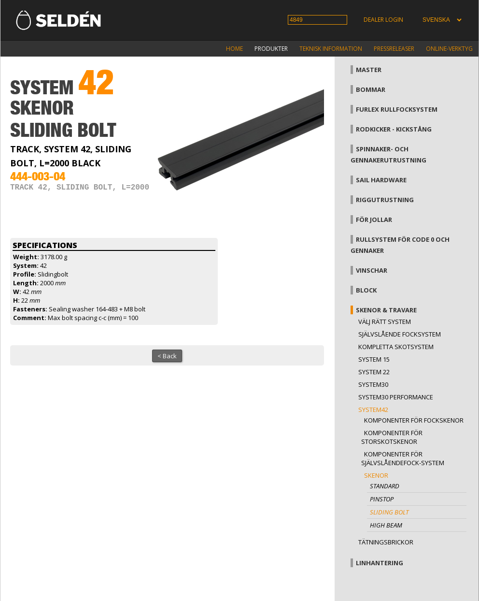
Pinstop (382, 499)
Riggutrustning (385, 199)
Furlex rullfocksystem (396, 109)
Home (234, 48)
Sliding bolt (389, 512)
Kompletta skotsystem (396, 346)
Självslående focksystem (399, 334)
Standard (384, 486)
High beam (386, 525)
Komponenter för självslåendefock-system (402, 458)
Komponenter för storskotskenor (392, 437)
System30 (373, 384)
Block (366, 290)
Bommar (370, 89)
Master (368, 69)
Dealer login (383, 19)
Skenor (376, 475)
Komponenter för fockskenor (414, 420)
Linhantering (379, 562)
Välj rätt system (384, 321)
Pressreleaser (394, 48)
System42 (373, 409)
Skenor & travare (386, 310)
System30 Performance (395, 397)
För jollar (374, 219)
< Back (167, 356)
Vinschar (371, 270)
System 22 (374, 371)
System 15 (374, 359)
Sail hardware (381, 180)
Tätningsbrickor (385, 542)
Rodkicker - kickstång (394, 129)
